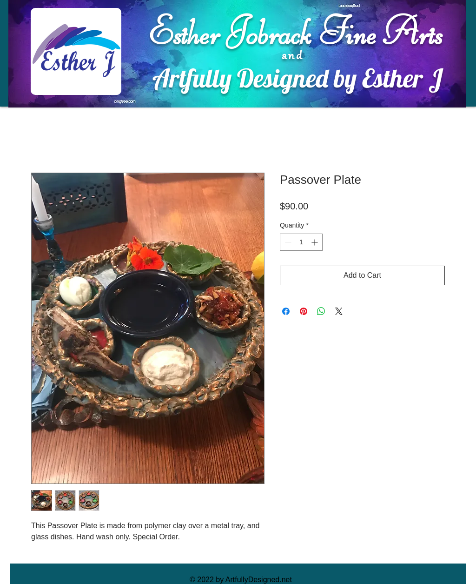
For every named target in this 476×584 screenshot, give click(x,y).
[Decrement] (287, 242)
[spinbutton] (301, 242)
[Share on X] (338, 311)
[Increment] (315, 242)
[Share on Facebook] (285, 311)
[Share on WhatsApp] (321, 311)
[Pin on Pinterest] (303, 311)
